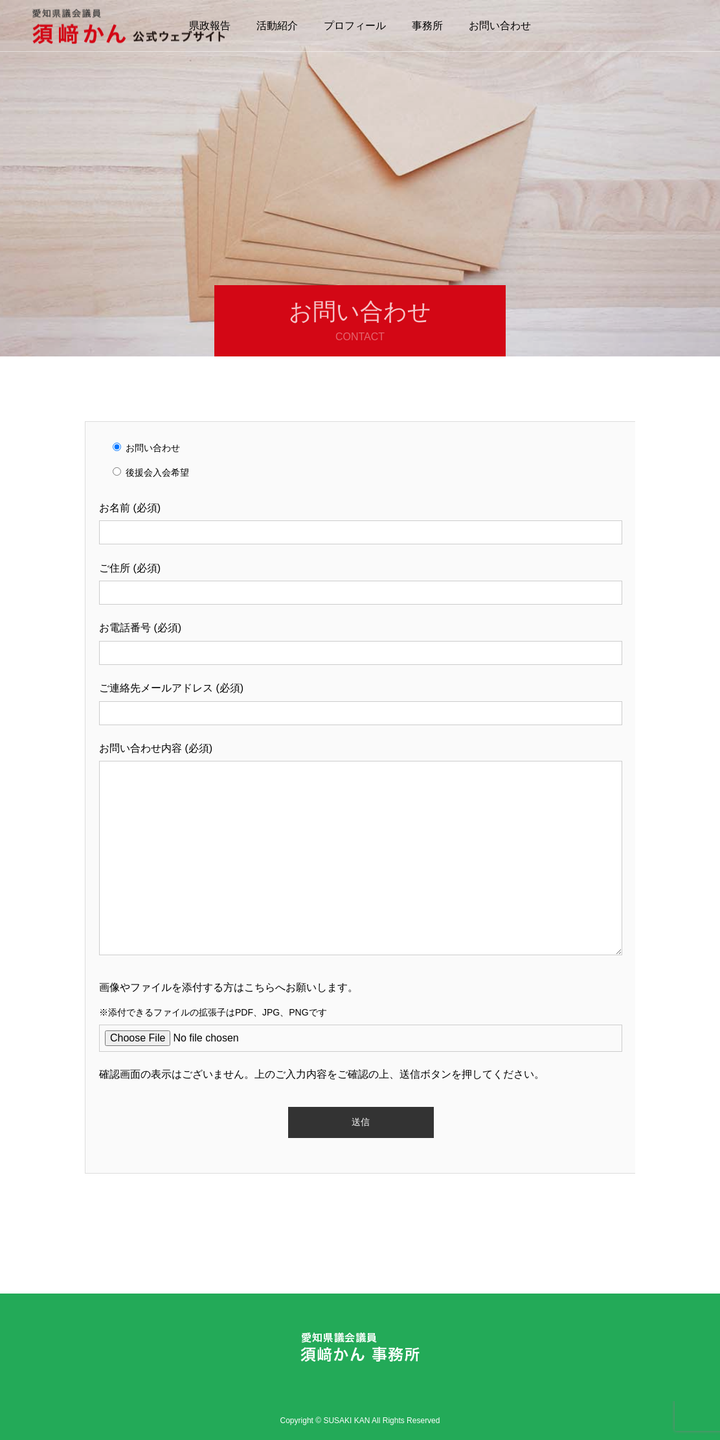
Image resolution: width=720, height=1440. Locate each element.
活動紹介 (277, 25)
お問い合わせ (500, 25)
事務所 (427, 25)
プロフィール (355, 25)
